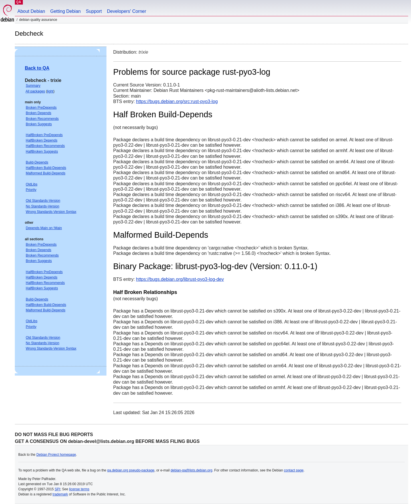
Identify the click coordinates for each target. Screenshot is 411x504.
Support (94, 11)
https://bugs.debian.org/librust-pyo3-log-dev (180, 279)
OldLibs (31, 184)
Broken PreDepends (41, 108)
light (50, 91)
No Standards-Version (42, 206)
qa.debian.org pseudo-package (130, 470)
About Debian (31, 11)
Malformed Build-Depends (45, 173)
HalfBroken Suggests (42, 152)
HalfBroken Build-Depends (46, 168)
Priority (31, 190)
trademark (60, 494)
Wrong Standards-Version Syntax (51, 212)
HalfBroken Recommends (45, 146)
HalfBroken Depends (41, 140)
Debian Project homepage (56, 455)
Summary (33, 86)
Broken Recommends (42, 119)
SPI (57, 489)
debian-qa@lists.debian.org (191, 470)
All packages (35, 91)
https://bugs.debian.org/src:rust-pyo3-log (177, 101)
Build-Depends (37, 162)
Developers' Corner (126, 11)
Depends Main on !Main (44, 228)
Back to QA (37, 68)
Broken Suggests (39, 124)
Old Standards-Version (43, 201)
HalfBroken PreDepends (44, 135)
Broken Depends (38, 113)
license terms (79, 489)
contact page (294, 470)
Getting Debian (65, 11)
